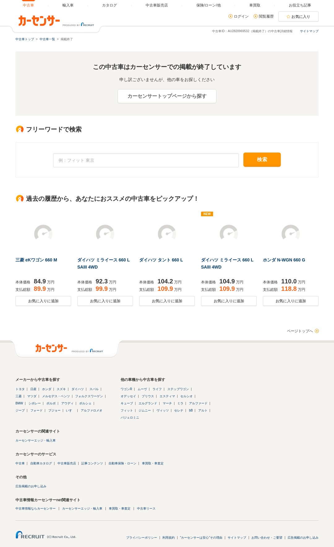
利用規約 (168, 537)
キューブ (127, 403)
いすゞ (70, 410)
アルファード (198, 403)
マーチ (167, 403)
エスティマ (167, 396)
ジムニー (145, 410)
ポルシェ (85, 403)
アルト (203, 410)
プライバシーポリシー (141, 537)
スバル (94, 389)
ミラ (180, 403)
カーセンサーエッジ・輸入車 (35, 440)
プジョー (54, 410)
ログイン (241, 16)
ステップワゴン (178, 389)
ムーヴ (142, 389)
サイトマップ (309, 31)
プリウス (148, 396)
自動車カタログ (41, 463)
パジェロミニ (130, 417)
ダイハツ (77, 389)
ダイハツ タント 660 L (161, 259)
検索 (262, 159)
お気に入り (300, 17)
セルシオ (186, 396)
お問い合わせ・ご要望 (266, 537)
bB (191, 410)
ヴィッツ (162, 410)
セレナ (178, 410)
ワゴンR (126, 389)
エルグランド (148, 403)
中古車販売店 (67, 463)
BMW (19, 403)
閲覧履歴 (266, 16)
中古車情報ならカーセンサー (35, 508)
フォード (36, 410)
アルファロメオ (91, 410)
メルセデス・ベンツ (56, 396)
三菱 (18, 396)
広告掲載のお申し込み (30, 486)
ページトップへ (300, 331)
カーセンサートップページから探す (167, 96)
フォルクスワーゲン (89, 396)
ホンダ (46, 389)
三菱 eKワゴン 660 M (36, 259)
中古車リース (146, 508)
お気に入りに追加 (43, 301)
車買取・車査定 (153, 463)
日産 (33, 389)
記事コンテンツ (92, 463)
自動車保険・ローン (122, 463)
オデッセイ (128, 396)
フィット (127, 410)
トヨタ (20, 389)
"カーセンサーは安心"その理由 (201, 537)
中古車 (20, 463)
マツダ (31, 396)
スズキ (61, 389)
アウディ (67, 403)
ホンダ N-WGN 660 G (284, 259)
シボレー (34, 403)
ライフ (157, 389)
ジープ (20, 410)
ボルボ (51, 403)
